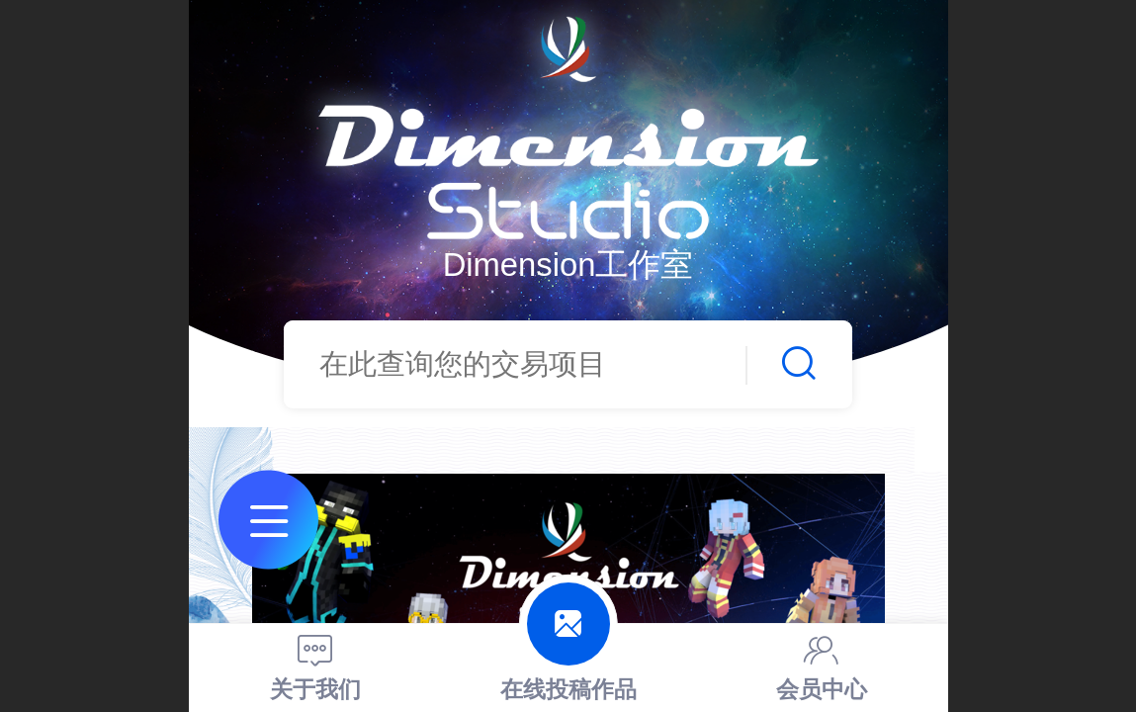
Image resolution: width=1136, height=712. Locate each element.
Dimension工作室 (568, 264)
